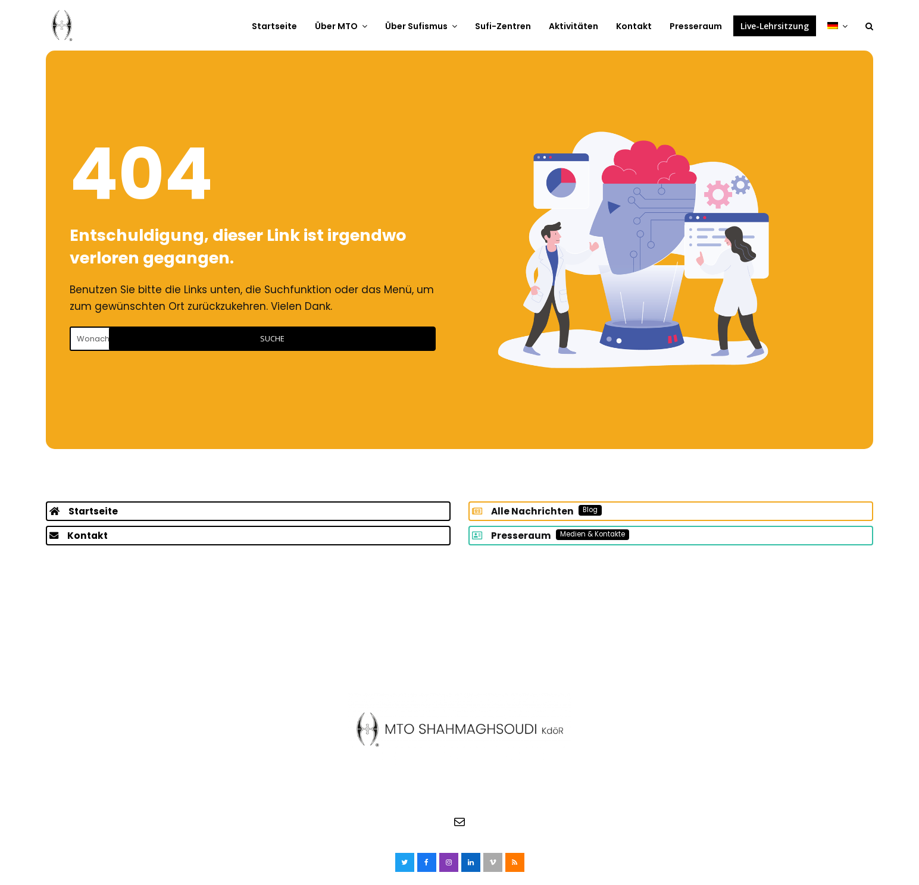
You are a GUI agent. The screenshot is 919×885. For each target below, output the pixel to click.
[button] (869, 25)
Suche (384, 338)
